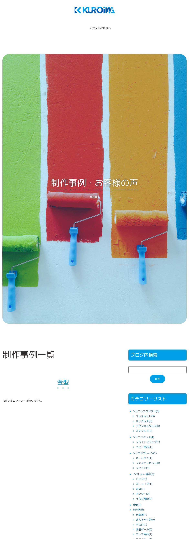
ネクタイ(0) (143, 488)
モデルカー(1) (144, 533)
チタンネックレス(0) (148, 420)
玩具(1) (140, 483)
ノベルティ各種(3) (143, 468)
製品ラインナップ (35, 25)
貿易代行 (58, 25)
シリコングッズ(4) (143, 431)
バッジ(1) (141, 473)
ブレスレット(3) (145, 410)
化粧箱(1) (141, 509)
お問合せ (159, 25)
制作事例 (76, 25)
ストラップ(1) (144, 478)
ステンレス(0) (144, 425)
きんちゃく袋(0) (145, 514)
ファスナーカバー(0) (148, 457)
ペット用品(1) (144, 441)
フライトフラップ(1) (148, 436)
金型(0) (137, 499)
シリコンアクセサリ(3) (146, 405)
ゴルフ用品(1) (144, 529)
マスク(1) (141, 519)
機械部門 (141, 25)
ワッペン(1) (143, 462)
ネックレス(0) (144, 415)
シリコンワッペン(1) (145, 447)
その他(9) (138, 504)
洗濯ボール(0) (144, 524)
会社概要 (123, 25)
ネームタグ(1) (144, 452)
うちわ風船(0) (144, 493)
